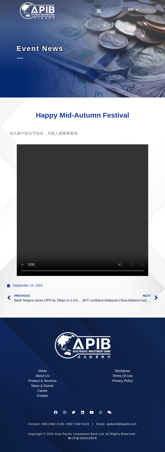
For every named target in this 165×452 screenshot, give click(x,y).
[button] (99, 10)
